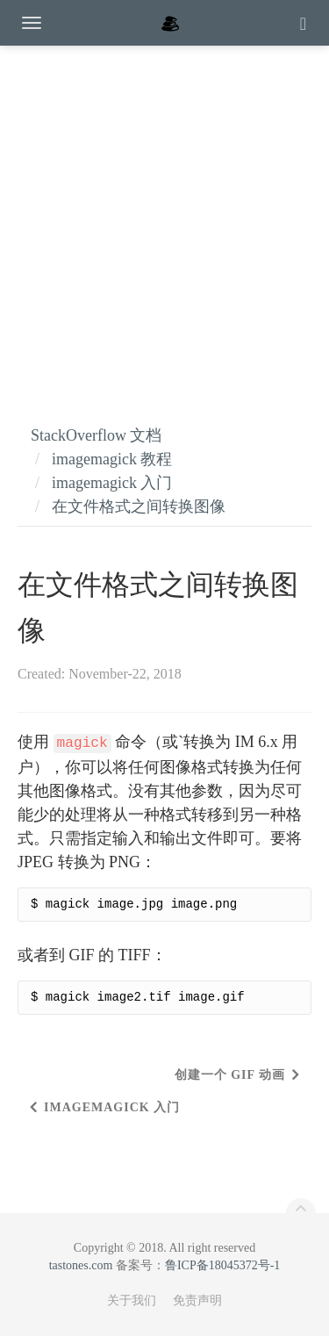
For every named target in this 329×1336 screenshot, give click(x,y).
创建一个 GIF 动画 (230, 1074)
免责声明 (197, 1300)
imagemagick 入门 (112, 483)
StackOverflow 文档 (96, 435)
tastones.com (81, 1265)
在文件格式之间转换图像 (138, 506)
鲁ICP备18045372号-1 (222, 1265)
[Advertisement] (164, 217)
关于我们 (131, 1300)
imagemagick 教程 (112, 459)
